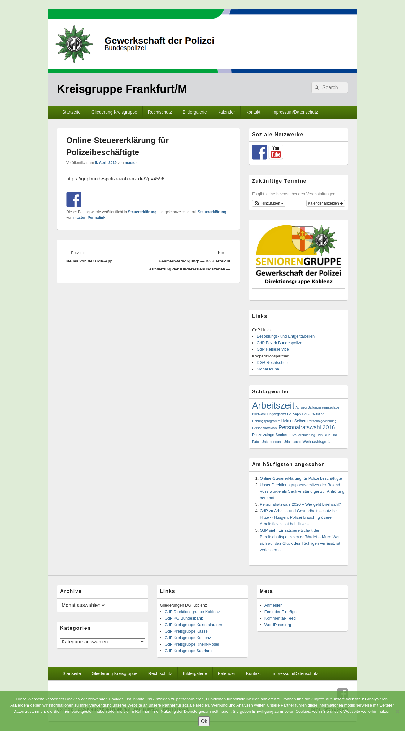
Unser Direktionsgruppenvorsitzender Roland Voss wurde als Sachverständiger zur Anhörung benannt (302, 491)
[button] (268, 203)
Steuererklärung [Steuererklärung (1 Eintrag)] (303, 435)
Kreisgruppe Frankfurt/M (122, 89)
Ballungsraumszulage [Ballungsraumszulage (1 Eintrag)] (323, 407)
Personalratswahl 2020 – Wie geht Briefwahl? (300, 504)
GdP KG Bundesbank (183, 618)
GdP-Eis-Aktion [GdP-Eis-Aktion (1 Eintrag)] (313, 414)
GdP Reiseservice (273, 349)
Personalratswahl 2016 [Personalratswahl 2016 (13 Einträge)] (306, 427)
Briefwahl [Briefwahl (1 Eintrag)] (259, 414)
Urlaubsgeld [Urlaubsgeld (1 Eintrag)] (292, 441)
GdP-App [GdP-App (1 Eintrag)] (294, 414)
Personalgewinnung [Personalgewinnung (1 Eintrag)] (322, 421)
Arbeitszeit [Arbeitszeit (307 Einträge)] (273, 405)
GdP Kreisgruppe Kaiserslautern (193, 624)
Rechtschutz (160, 112)
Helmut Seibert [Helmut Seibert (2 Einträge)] (294, 421)
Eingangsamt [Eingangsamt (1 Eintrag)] (276, 414)
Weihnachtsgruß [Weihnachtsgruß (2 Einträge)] (316, 441)
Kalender (226, 112)
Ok (204, 721)
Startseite (71, 112)
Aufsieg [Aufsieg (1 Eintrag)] (301, 407)
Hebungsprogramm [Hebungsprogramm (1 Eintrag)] (266, 421)
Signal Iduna (268, 369)
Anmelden (273, 605)
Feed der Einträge (280, 611)
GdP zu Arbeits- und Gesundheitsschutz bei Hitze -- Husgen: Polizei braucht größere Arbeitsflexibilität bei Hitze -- (299, 517)
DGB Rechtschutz (273, 362)
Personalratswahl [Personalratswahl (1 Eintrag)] (264, 428)
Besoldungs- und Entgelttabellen (286, 336)
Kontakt (253, 112)
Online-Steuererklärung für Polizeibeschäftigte (301, 478)
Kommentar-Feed (280, 618)
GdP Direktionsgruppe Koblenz (192, 611)
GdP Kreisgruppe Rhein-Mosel (191, 644)
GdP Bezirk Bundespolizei (280, 342)
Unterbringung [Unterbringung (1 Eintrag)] (272, 441)
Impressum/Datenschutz (294, 112)
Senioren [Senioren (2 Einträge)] (282, 435)
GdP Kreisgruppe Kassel (186, 631)
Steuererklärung (142, 212)
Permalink (96, 217)
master (131, 163)
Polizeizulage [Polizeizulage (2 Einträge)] (263, 435)
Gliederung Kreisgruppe (114, 112)
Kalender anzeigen (325, 203)
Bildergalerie (195, 112)
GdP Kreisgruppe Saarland (188, 650)
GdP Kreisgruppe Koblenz (187, 637)
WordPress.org (277, 624)
